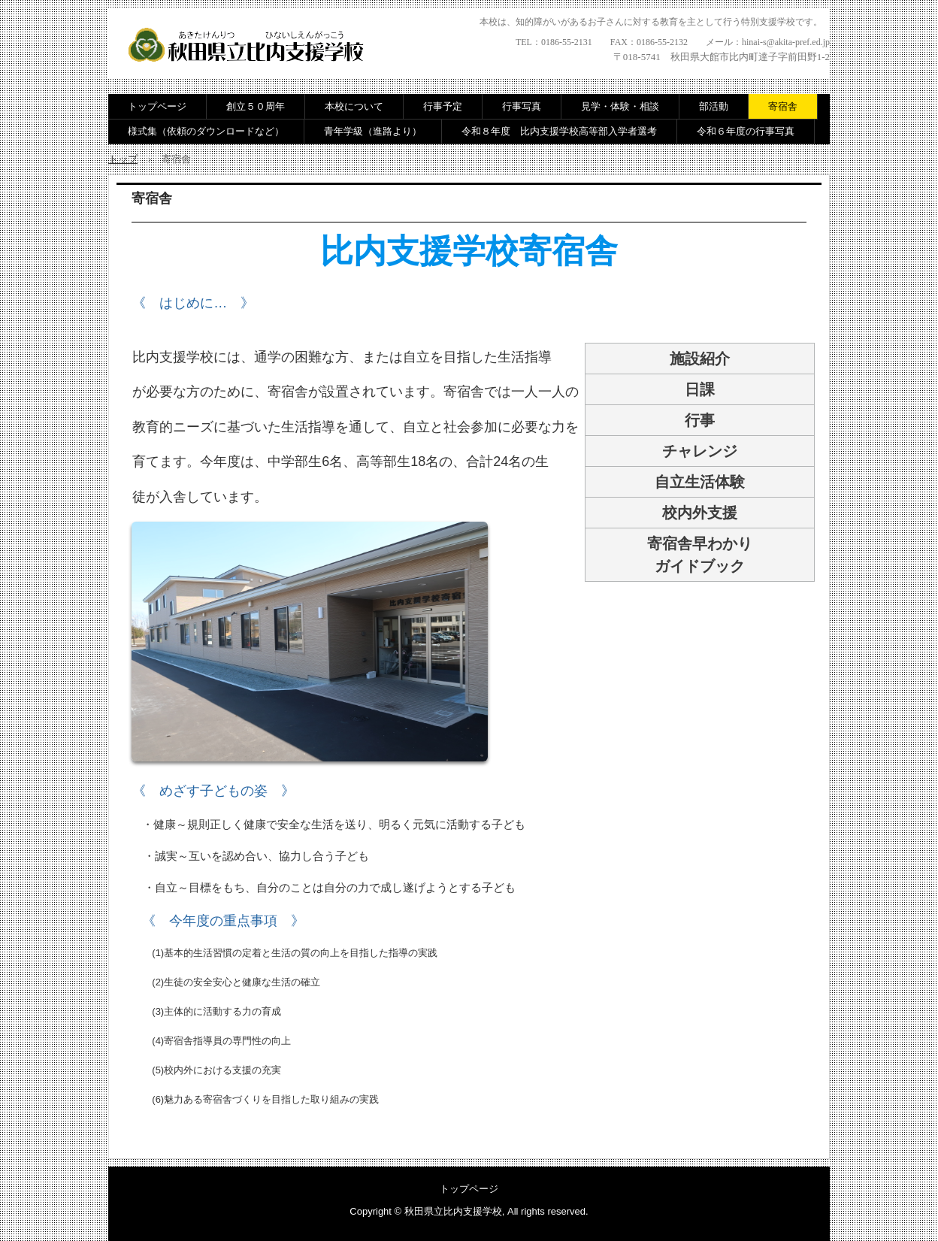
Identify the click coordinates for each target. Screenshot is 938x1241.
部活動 (713, 106)
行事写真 (521, 106)
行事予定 (442, 106)
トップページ (157, 106)
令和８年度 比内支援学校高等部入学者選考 (559, 131)
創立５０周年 (255, 106)
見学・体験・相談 (620, 106)
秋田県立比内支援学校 (250, 47)
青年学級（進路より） (373, 131)
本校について (354, 106)
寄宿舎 (782, 106)
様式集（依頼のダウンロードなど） (206, 131)
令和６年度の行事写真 (745, 131)
